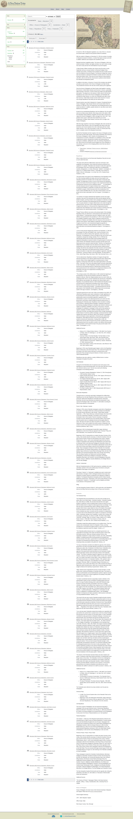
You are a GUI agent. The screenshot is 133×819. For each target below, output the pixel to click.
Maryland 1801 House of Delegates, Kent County (41, 253)
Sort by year (32, 38)
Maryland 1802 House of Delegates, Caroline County (42, 355)
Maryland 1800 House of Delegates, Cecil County (40, 135)
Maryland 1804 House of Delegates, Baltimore (40, 648)
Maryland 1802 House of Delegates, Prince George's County (44, 399)
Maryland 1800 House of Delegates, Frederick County (41, 150)
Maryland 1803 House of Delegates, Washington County (43, 604)
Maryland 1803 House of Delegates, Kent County (41, 546)
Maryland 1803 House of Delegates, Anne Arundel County (43, 472)
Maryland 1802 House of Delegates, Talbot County (41, 414)
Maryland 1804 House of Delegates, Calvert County (42, 677)
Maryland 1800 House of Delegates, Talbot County (41, 209)
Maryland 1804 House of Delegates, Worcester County (42, 751)
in (46, 16)
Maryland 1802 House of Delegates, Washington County (43, 428)
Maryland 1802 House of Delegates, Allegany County (42, 297)
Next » (41, 34)
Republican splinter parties (10, 57)
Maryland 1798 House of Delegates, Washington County (42, 62)
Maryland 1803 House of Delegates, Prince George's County (44, 560)
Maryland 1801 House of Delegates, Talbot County (41, 267)
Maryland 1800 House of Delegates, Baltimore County (41, 106)
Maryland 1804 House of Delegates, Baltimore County (42, 663)
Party (8, 46)
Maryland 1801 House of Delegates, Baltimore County (42, 238)
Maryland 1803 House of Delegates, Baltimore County (42, 487)
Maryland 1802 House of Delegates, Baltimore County (42, 326)
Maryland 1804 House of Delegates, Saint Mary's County (43, 707)
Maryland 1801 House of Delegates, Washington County (43, 282)
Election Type (10, 66)
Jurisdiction (9, 38)
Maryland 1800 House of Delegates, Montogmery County (43, 179)
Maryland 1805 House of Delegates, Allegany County (42, 765)
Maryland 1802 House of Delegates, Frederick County (42, 370)
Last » (42, 41)
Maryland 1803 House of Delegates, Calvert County (42, 502)
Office (8, 27)
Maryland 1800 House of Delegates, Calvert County (41, 121)
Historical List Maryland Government (98, 151)
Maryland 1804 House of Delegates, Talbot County (41, 736)
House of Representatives (96, 791)
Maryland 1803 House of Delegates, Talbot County (41, 589)
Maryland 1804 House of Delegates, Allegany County (42, 619)
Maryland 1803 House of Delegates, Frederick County (42, 531)
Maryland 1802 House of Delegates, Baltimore (40, 311)
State (8, 16)
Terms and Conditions (81, 813)
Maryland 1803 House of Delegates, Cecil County (41, 516)
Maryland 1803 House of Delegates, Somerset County (42, 575)
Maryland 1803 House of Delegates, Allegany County (42, 443)
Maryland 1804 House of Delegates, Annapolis (40, 633)
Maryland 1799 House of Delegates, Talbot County (40, 91)
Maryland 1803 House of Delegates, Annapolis (40, 458)
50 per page (42, 38)
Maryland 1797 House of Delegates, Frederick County (41, 48)
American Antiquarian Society (53, 813)
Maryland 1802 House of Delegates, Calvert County (42, 340)
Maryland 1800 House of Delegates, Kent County (40, 165)
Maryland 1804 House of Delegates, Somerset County (42, 721)
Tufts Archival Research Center (68, 813)
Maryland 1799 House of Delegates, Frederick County (41, 77)
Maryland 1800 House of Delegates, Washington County (43, 223)
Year (8, 24)
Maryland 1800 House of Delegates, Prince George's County (44, 194)
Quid (8, 61)
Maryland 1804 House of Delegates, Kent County (41, 692)
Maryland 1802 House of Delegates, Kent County (41, 384)
